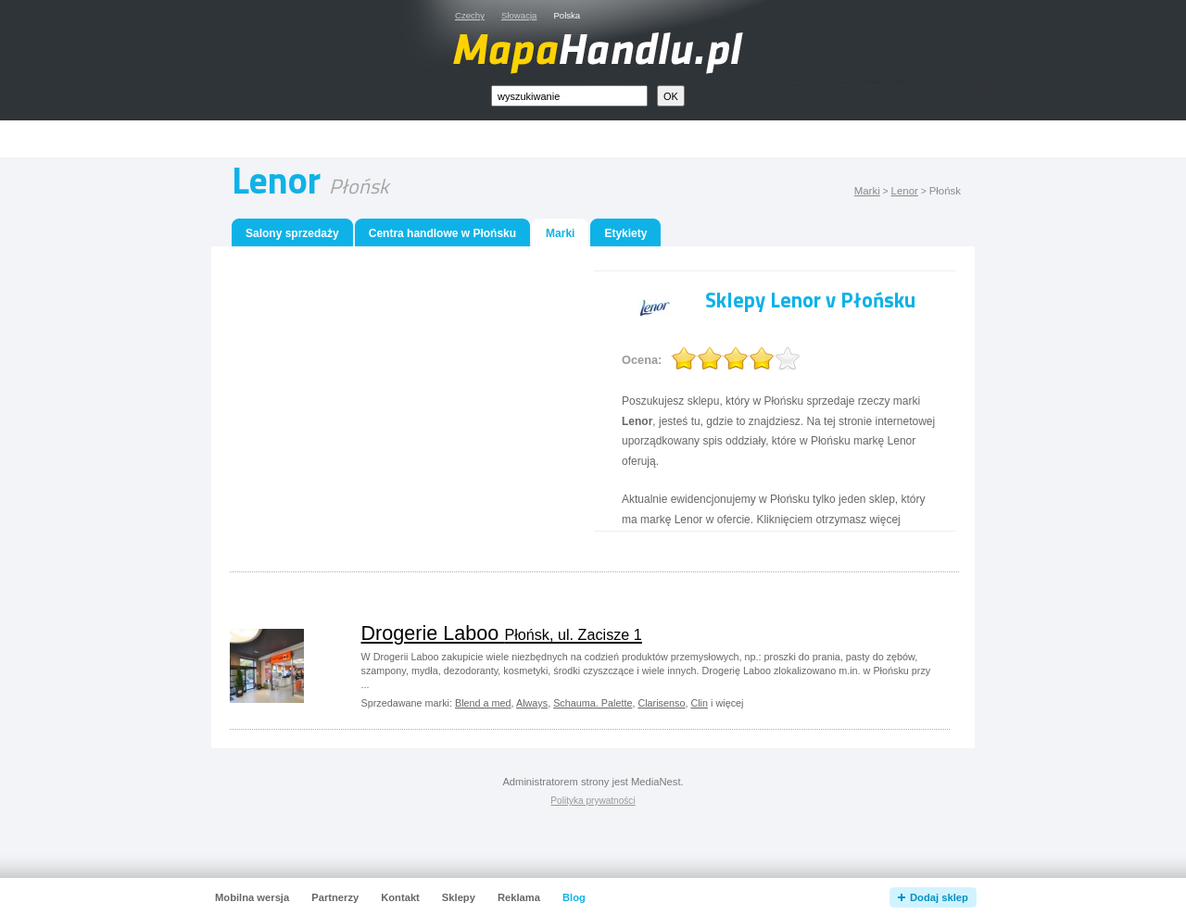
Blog (574, 897)
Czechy (470, 15)
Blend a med (483, 702)
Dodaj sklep (939, 897)
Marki (867, 190)
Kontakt (400, 897)
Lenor (904, 190)
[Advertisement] (614, 139)
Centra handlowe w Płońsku (442, 233)
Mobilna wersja (252, 897)
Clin (699, 702)
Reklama (519, 897)
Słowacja (518, 15)
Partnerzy (335, 897)
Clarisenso (661, 702)
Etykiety (625, 233)
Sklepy (458, 897)
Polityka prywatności (592, 801)
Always (532, 702)
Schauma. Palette (592, 702)
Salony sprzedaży (292, 233)
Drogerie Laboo (501, 633)
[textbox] (569, 96)
